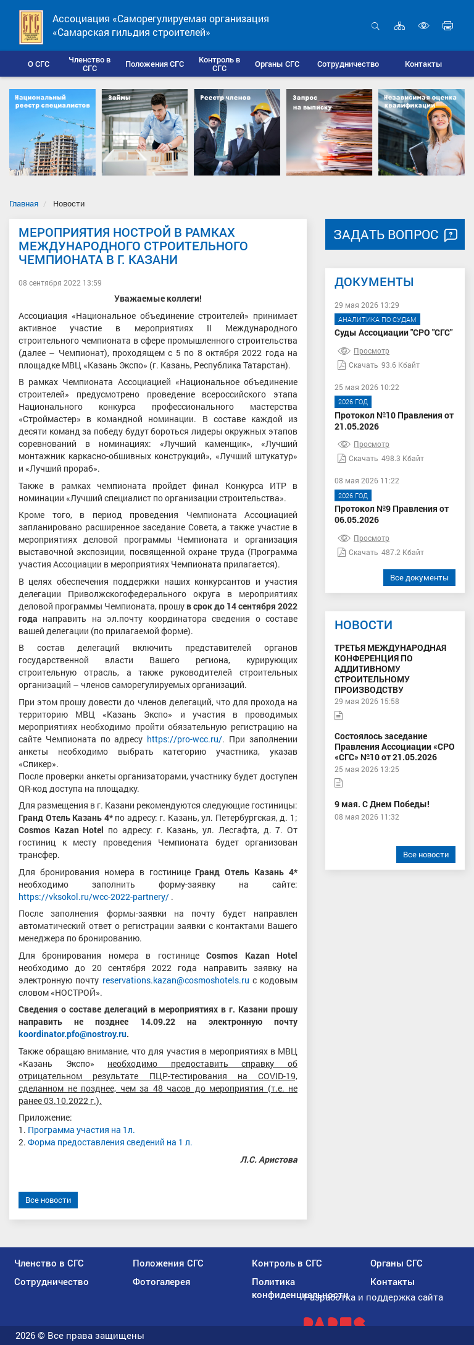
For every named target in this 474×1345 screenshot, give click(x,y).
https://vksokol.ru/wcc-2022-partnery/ (94, 896)
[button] (89, 64)
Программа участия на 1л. (81, 1129)
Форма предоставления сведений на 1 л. (110, 1142)
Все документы (419, 577)
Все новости (48, 1199)
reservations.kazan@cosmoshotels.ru (175, 980)
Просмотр (363, 350)
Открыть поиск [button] (375, 25)
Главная (23, 203)
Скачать (358, 365)
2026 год (353, 401)
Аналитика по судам (377, 319)
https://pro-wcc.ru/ (184, 739)
